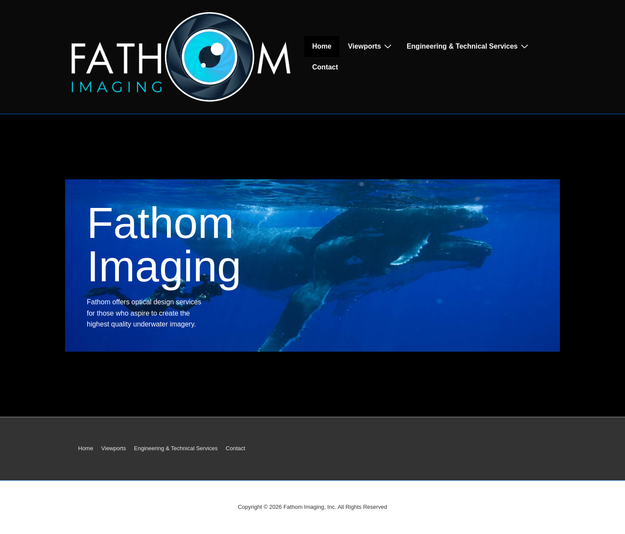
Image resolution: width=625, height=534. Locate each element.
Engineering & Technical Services (468, 46)
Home (321, 46)
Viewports (371, 46)
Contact (325, 67)
